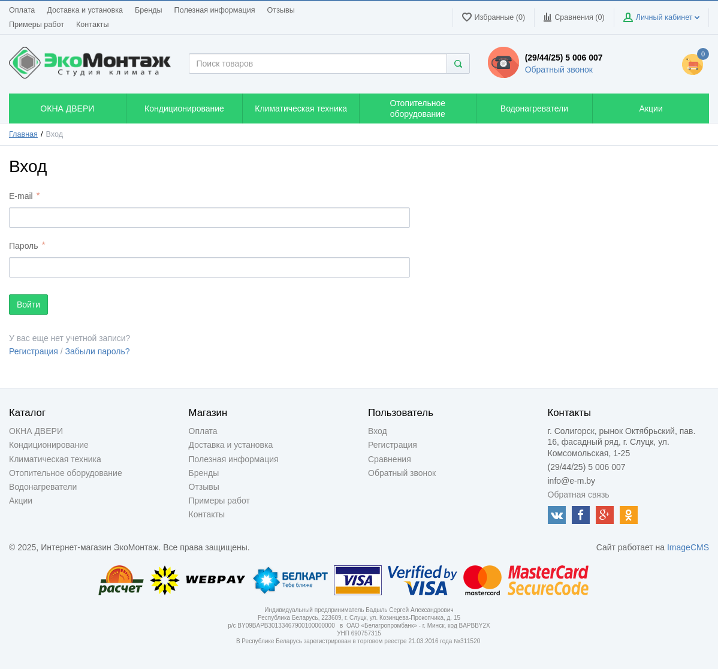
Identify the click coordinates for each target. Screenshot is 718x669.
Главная (23, 134)
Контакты (92, 24)
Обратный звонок (559, 69)
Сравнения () (574, 17)
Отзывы (281, 10)
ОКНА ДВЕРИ (36, 431)
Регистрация (33, 351)
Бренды (148, 10)
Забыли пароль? (97, 351)
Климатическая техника (55, 459)
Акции (20, 500)
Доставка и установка (85, 10)
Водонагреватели (43, 487)
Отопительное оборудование (65, 473)
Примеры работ (36, 24)
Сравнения (389, 459)
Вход (377, 431)
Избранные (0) (494, 17)
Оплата (22, 10)
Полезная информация (214, 10)
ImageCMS (688, 547)
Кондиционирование (49, 445)
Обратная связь (579, 494)
